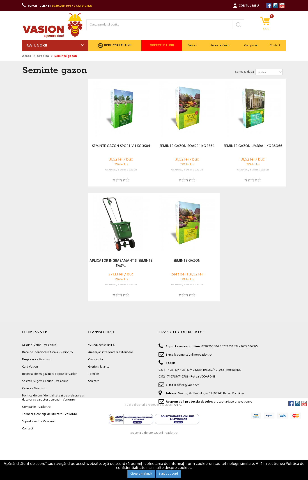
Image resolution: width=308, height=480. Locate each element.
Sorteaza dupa (244, 72)
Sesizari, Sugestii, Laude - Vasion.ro (45, 381)
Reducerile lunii (114, 45)
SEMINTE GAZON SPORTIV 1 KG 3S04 (121, 146)
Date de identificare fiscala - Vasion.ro (47, 352)
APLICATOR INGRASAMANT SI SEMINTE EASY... (121, 263)
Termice (93, 374)
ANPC (178, 444)
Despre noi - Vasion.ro (36, 359)
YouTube (282, 5)
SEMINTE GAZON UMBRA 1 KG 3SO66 (252, 146)
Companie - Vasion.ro (36, 407)
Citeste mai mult (141, 473)
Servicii (192, 45)
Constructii (95, 359)
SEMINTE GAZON (186, 261)
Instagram (275, 5)
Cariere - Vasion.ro (34, 388)
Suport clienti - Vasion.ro (38, 421)
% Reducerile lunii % (101, 345)
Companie (250, 45)
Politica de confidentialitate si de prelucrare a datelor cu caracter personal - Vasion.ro (53, 397)
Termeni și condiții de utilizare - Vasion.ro (49, 414)
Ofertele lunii (162, 45)
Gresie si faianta (98, 366)
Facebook (268, 5)
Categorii (37, 45)
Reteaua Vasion (220, 45)
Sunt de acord (168, 473)
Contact (275, 45)
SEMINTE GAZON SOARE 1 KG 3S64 (187, 146)
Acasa (26, 56)
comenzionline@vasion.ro (194, 354)
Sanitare (93, 381)
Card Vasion (30, 366)
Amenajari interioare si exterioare (110, 352)
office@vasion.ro (188, 385)
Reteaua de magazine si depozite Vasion (49, 374)
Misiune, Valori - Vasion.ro (39, 345)
